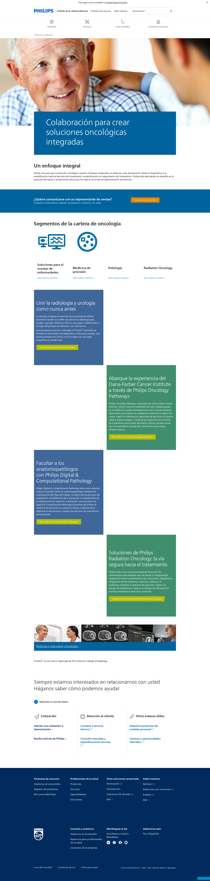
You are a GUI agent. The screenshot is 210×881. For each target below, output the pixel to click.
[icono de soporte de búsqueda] (171, 11)
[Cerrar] (207, 2)
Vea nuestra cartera (47, 278)
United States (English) (116, 2)
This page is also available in (91, 2)
